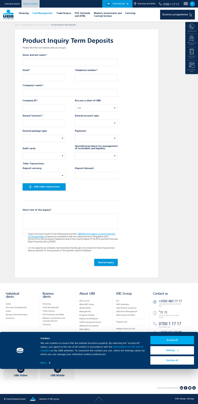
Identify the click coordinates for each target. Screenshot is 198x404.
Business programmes (178, 14)
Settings (172, 385)
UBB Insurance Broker (125, 315)
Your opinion (84, 340)
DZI (117, 301)
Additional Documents (89, 326)
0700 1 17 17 (169, 4)
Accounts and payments (16, 307)
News (81, 336)
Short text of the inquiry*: (37, 210)
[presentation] (46, 263)
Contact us (160, 293)
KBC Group (124, 293)
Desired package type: (35, 131)
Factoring (130, 13)
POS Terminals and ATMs (53, 315)
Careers (82, 333)
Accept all (172, 375)
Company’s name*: (33, 85)
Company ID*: (30, 101)
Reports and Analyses (88, 319)
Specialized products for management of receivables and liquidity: (96, 147)
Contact (82, 344)
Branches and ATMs (144, 3)
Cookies (119, 332)
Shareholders (85, 308)
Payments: (81, 131)
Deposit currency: (32, 168)
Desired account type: (87, 116)
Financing (24, 13)
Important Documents (125, 339)
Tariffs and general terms (90, 322)
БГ (192, 4)
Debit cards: (29, 148)
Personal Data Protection (127, 336)
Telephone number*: (86, 70)
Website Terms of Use (125, 329)
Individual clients (12, 4)
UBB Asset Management (126, 311)
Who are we (84, 301)
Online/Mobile (115, 3)
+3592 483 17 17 (170, 301)
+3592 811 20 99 (170, 332)
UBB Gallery (84, 329)
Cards (8, 304)
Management (85, 311)
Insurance (10, 318)
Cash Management (42, 13)
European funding (86, 315)
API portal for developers (126, 343)
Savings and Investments (17, 315)
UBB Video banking (170, 342)
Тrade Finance (63, 13)
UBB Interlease (122, 304)
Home (17, 25)
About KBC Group (86, 304)
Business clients (30, 4)
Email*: (26, 70)
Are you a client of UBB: (88, 101)
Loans (8, 311)
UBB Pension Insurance (126, 308)
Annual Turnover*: (33, 116)
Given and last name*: (35, 55)
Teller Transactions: (33, 164)
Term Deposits (43, 25)
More (43, 398)
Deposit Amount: (84, 168)
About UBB (87, 293)
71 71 (163, 312)
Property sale (121, 322)
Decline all (172, 395)
